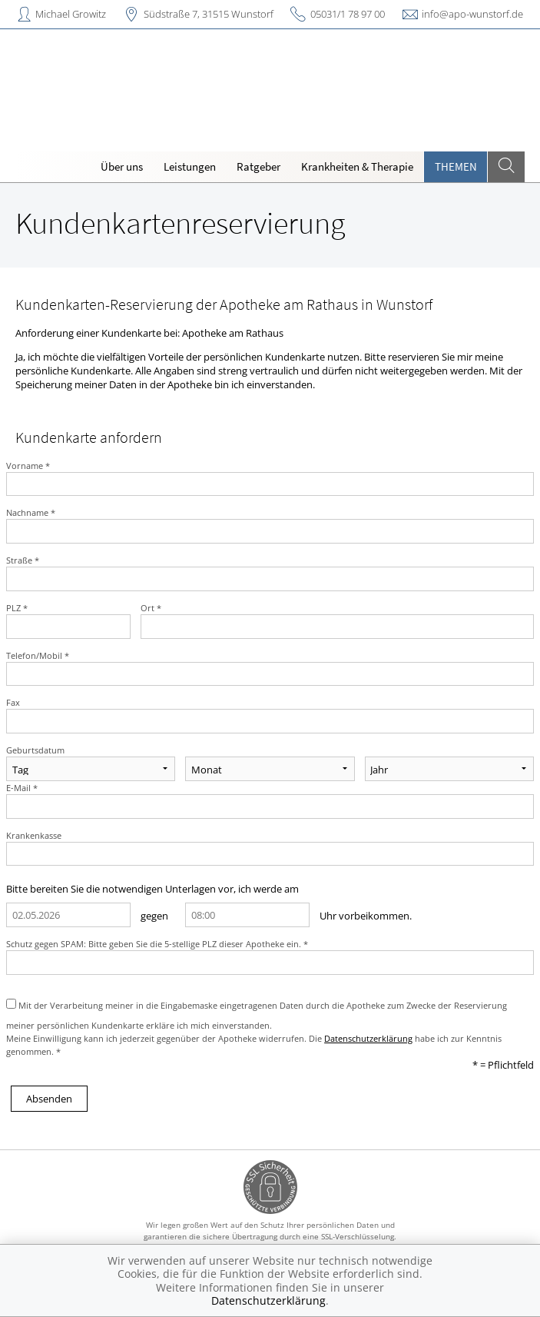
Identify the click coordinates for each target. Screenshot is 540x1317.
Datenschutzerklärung (368, 1038)
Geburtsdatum (35, 750)
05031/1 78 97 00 (347, 14)
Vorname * (28, 465)
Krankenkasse (33, 835)
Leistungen (190, 166)
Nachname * (30, 512)
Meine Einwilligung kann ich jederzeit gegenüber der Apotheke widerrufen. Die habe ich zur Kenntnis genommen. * (254, 1045)
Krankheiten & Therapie (357, 166)
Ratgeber (258, 166)
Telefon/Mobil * (37, 655)
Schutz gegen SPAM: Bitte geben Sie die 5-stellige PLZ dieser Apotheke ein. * (157, 944)
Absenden (49, 1099)
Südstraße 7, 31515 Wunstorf (208, 14)
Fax (13, 702)
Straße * (22, 560)
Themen (456, 166)
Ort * (151, 608)
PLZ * (17, 608)
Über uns (122, 166)
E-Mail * (22, 787)
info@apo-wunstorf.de (472, 14)
